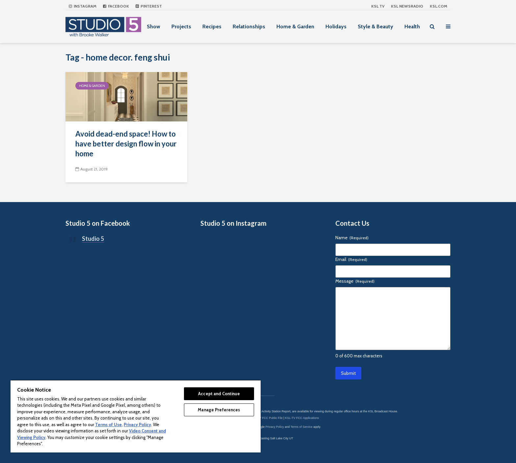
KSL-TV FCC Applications (302, 418)
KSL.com (438, 6)
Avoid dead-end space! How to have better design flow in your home (126, 143)
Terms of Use (108, 424)
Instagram (82, 6)
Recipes (211, 26)
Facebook (116, 6)
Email (351, 259)
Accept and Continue (219, 393)
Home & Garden (295, 26)
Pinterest (149, 6)
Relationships (249, 26)
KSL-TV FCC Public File (267, 418)
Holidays (336, 26)
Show (153, 26)
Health (412, 26)
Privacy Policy (275, 426)
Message (354, 281)
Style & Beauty (375, 26)
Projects (181, 26)
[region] (136, 416)
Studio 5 (93, 238)
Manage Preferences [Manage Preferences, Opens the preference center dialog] (219, 409)
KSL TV (377, 6)
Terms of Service (302, 426)
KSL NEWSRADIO (407, 6)
